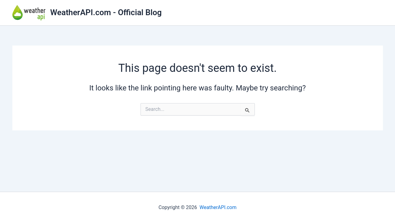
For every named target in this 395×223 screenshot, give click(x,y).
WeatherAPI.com (218, 207)
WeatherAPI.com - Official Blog (106, 12)
